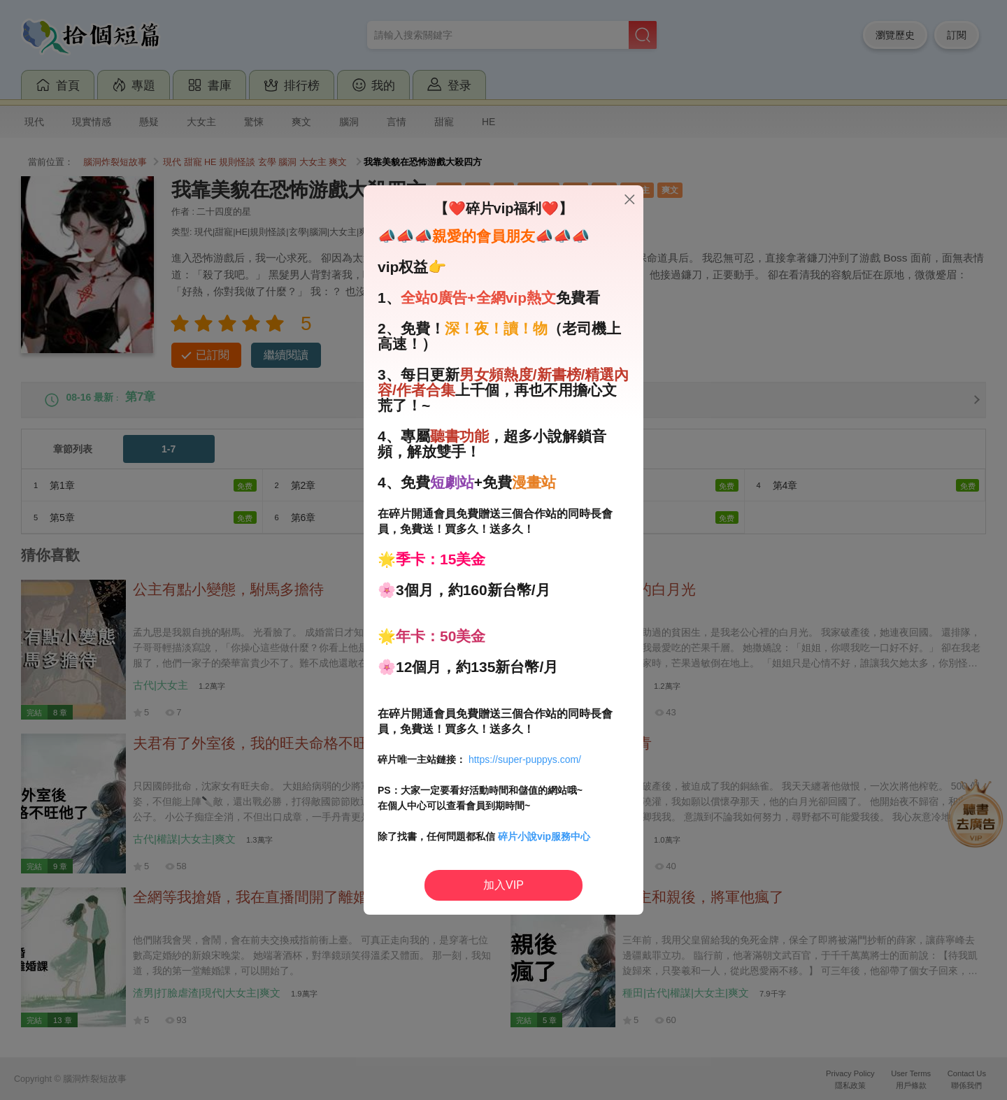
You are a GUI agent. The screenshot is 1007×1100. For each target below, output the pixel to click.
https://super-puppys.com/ (525, 759)
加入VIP (503, 885)
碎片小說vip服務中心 (544, 836)
